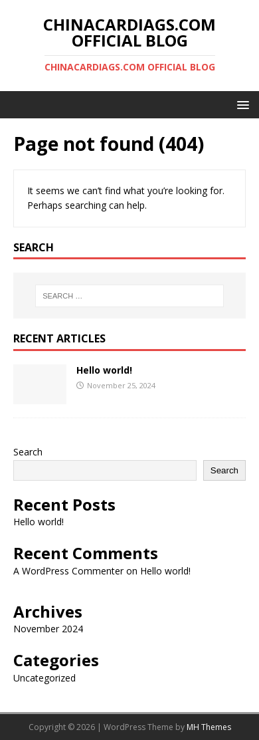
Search (28, 451)
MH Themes (209, 727)
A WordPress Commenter (68, 570)
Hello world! (104, 370)
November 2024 (48, 628)
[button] (241, 104)
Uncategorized (44, 678)
